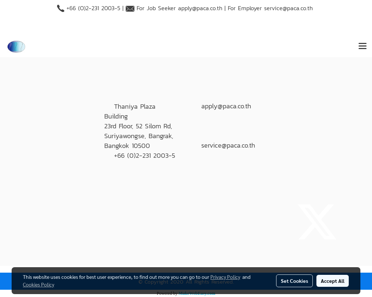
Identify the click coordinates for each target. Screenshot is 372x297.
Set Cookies (294, 280)
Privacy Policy (225, 276)
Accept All (332, 280)
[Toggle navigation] (363, 47)
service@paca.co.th (288, 8)
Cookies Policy (38, 284)
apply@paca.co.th (200, 8)
